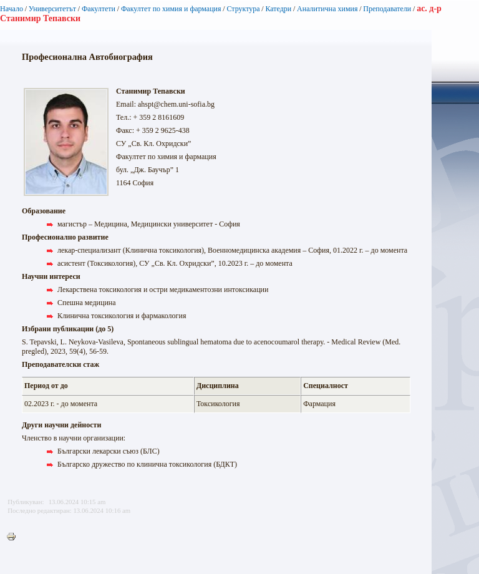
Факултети (98, 8)
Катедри (278, 8)
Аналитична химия (327, 8)
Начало (11, 8)
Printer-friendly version (14, 537)
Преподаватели (387, 8)
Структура (242, 8)
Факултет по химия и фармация (171, 8)
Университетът (52, 8)
